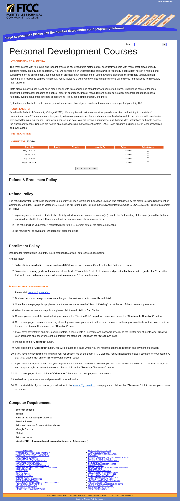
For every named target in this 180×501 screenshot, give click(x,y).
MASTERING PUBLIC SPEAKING (99, 459)
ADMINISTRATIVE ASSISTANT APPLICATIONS (32, 454)
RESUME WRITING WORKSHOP (99, 471)
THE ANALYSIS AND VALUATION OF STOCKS (104, 481)
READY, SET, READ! (95, 469)
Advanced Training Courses (90, 495)
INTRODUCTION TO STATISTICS (99, 451)
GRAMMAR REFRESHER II (25, 477)
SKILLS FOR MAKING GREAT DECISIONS (103, 472)
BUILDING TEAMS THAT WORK (27, 459)
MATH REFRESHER (95, 462)
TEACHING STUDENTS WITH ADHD (101, 479)
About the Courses (72, 495)
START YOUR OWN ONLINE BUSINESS (102, 474)
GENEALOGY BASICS (23, 469)
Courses (61, 495)
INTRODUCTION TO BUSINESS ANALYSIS (30, 489)
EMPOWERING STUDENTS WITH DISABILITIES (32, 466)
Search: (130, 44)
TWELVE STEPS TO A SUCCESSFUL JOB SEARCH (106, 484)
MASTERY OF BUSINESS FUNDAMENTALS (103, 461)
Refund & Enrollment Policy (122, 495)
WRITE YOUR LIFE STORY (97, 489)
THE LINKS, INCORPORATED (98, 482)
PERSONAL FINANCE (96, 466)
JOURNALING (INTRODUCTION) (99, 452)
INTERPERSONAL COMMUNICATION (29, 484)
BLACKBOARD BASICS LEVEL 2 (27, 457)
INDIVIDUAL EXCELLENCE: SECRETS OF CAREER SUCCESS (37, 482)
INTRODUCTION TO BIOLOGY (26, 487)
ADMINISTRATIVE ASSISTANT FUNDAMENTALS (33, 456)
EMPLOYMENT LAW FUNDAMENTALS (29, 464)
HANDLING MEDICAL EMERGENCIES (29, 479)
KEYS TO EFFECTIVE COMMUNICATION (102, 454)
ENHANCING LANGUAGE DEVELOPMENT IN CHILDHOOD (36, 467)
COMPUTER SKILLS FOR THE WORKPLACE (31, 461)
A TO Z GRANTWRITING (24, 451)
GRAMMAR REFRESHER (24, 476)
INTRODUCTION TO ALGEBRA (26, 486)
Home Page (51, 495)
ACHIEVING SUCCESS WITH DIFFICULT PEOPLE (33, 452)
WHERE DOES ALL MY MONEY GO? (101, 487)
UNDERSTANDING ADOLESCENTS (100, 486)
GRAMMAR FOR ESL (23, 474)
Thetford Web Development (94, 499)
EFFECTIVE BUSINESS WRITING (27, 462)
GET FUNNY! (20, 472)
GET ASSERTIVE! (22, 471)
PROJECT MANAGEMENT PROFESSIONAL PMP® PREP (108, 467)
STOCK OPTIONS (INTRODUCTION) (101, 476)
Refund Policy (165, 1)
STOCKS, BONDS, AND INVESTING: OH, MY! (104, 477)
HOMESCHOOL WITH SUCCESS (27, 481)
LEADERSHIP (93, 456)
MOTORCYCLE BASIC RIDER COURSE (102, 464)
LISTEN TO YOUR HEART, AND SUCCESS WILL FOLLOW (108, 457)
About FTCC (106, 495)
